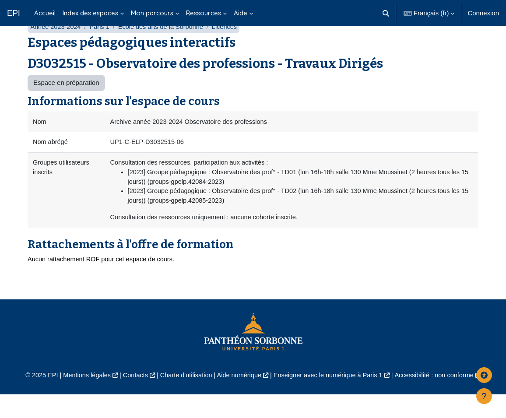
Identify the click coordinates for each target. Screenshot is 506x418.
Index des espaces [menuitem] (90, 13)
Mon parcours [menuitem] (152, 13)
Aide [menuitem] (240, 13)
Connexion (483, 13)
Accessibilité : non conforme (439, 399)
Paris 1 (101, 47)
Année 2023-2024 (56, 47)
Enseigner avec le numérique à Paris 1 (330, 399)
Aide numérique (239, 399)
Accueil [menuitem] (45, 13)
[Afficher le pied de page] (484, 396)
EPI (13, 13)
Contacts (132, 399)
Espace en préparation (66, 103)
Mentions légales (81, 399)
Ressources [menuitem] (203, 13)
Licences (230, 47)
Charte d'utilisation (184, 399)
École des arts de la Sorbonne (164, 47)
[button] (386, 13)
